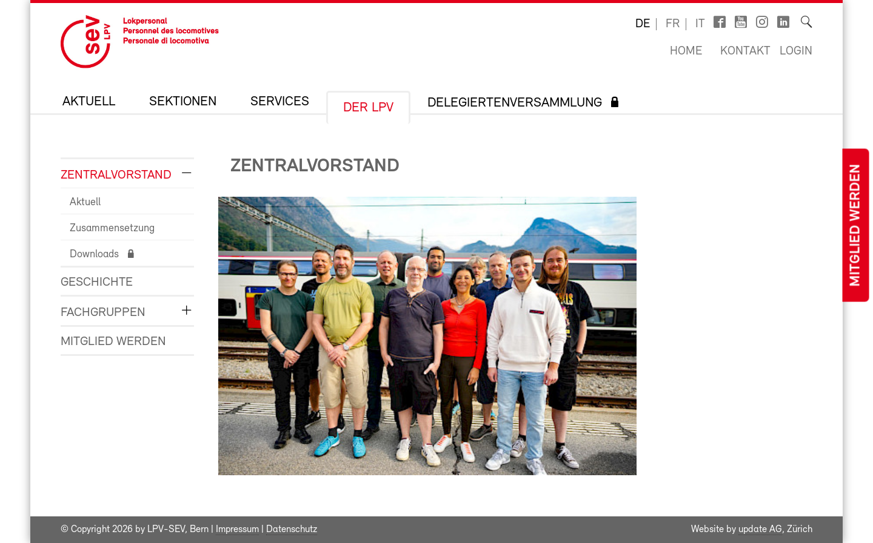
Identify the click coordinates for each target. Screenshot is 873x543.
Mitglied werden (855, 225)
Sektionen (182, 102)
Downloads (94, 254)
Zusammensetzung (112, 228)
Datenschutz (291, 530)
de (642, 24)
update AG (760, 530)
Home (686, 51)
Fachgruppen (103, 312)
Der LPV (368, 108)
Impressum (237, 530)
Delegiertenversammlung (514, 103)
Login (796, 51)
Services (279, 102)
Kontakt (745, 51)
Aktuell (88, 102)
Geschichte (97, 282)
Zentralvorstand (116, 175)
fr (673, 24)
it (700, 24)
